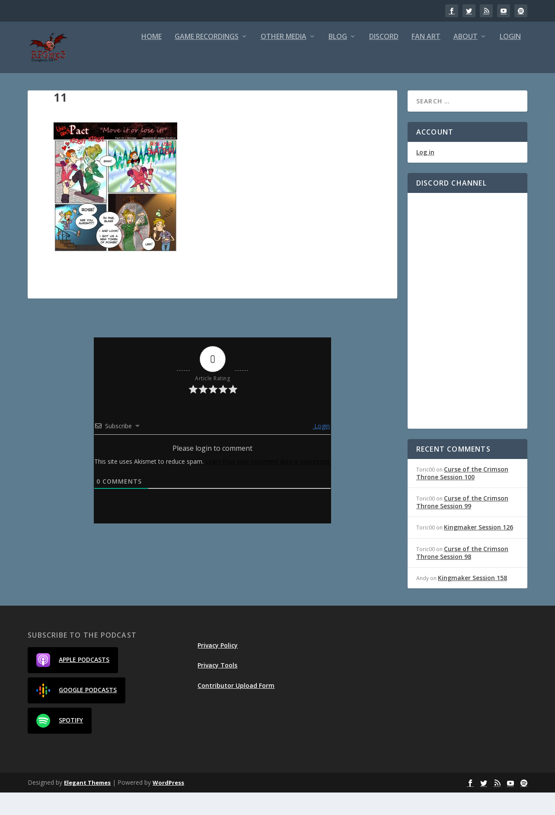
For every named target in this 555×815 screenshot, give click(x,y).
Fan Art (425, 59)
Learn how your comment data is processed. (268, 484)
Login (510, 59)
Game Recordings (207, 59)
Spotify (59, 743)
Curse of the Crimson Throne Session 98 (462, 575)
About (465, 59)
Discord (384, 59)
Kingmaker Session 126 (478, 549)
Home (151, 59)
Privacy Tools (217, 687)
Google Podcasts (76, 713)
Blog (338, 59)
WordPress (168, 805)
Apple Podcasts (72, 683)
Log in (425, 174)
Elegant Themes (87, 805)
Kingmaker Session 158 (472, 600)
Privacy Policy (218, 668)
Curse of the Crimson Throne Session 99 (462, 525)
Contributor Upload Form (236, 707)
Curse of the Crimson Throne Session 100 (462, 495)
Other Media (283, 59)
